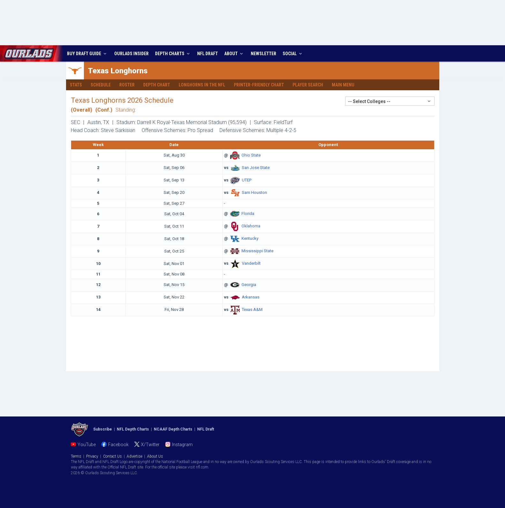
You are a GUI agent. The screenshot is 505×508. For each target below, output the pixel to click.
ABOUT (234, 53)
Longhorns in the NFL (202, 84)
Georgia (248, 284)
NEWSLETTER (263, 53)
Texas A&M (252, 309)
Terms (76, 456)
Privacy (92, 456)
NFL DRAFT (207, 53)
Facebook (118, 444)
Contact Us (112, 456)
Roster (127, 84)
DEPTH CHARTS (173, 53)
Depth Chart (156, 84)
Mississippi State (257, 251)
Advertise (134, 456)
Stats (76, 84)
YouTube (87, 444)
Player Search (308, 84)
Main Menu (343, 84)
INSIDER (131, 53)
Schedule (101, 84)
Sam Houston (254, 192)
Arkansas (250, 297)
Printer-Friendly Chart (259, 84)
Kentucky (249, 238)
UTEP (246, 180)
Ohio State (251, 155)
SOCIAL (293, 53)
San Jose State (256, 167)
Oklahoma (250, 226)
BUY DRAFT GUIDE (87, 53)
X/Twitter (150, 444)
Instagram (182, 444)
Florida (247, 213)
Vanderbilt (251, 263)
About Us (155, 456)
